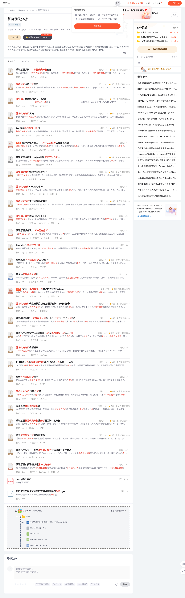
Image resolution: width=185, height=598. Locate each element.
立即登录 (97, 26)
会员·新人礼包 (135, 3)
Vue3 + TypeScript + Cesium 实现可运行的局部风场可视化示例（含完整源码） (157, 143)
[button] (126, 53)
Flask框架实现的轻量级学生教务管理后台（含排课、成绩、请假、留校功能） (157, 131)
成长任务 (158, 3)
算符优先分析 (17, 19)
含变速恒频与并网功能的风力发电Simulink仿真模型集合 (157, 149)
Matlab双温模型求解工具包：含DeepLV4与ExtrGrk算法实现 (157, 178)
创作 (175, 3)
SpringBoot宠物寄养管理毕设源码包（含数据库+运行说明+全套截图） (157, 172)
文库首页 (11, 11)
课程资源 (22, 11)
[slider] (20, 584)
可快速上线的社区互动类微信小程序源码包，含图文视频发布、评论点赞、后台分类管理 (157, 125)
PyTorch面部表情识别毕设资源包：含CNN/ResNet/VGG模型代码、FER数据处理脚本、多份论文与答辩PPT (157, 113)
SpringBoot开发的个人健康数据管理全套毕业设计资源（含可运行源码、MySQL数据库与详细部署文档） (157, 101)
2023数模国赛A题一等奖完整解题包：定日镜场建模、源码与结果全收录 (157, 107)
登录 (118, 3)
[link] (11, 11)
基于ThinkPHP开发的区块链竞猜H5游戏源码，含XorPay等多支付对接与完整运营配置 (157, 160)
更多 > (175, 28)
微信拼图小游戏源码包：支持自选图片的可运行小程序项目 (157, 119)
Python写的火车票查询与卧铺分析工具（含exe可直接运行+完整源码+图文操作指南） (157, 190)
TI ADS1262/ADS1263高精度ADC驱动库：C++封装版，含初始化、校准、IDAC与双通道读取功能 (157, 95)
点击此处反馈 (144, 216)
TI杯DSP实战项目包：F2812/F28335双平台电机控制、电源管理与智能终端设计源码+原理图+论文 (157, 155)
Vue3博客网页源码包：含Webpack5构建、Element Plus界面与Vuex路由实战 (157, 137)
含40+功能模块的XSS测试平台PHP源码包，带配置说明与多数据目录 (157, 83)
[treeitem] (71, 531)
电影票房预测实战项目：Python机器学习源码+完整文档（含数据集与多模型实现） (157, 166)
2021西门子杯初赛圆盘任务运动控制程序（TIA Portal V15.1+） (157, 89)
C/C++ (31, 11)
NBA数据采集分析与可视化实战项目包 (154, 196)
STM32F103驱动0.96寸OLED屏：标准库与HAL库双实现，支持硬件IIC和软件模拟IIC (157, 184)
